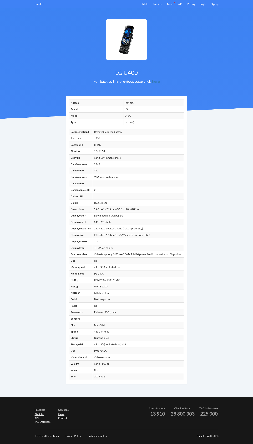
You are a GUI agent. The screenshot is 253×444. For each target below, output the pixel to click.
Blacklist (157, 3)
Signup (214, 3)
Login (203, 3)
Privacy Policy (73, 435)
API (180, 3)
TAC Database (43, 421)
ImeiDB (39, 4)
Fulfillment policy (97, 435)
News (170, 3)
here (156, 81)
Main (145, 3)
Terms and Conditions (47, 435)
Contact (62, 417)
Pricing (191, 3)
